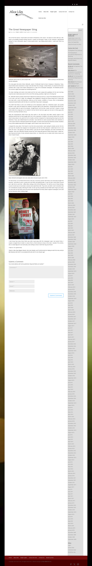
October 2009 (71, 537)
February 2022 (71, 205)
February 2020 (71, 260)
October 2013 (71, 428)
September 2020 (72, 244)
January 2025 (71, 125)
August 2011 (71, 487)
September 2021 (72, 216)
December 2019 (72, 264)
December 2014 (72, 396)
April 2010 (70, 523)
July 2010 (70, 516)
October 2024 (71, 132)
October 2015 (71, 375)
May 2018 (70, 305)
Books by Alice (42, 18)
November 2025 (72, 103)
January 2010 (71, 530)
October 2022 (71, 187)
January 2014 (71, 421)
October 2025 (71, 105)
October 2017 (71, 321)
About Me (46, 11)
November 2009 (72, 534)
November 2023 (72, 157)
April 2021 (70, 228)
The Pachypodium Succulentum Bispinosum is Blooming (75, 54)
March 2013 (71, 444)
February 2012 (71, 473)
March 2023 (71, 175)
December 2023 (72, 155)
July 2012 (70, 462)
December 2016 (72, 344)
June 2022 (70, 196)
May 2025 (70, 116)
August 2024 (71, 137)
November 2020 (72, 239)
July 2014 (70, 407)
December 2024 (72, 128)
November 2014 (72, 398)
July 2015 (70, 382)
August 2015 (71, 380)
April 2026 (70, 91)
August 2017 (71, 325)
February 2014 (71, 419)
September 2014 (72, 403)
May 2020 (70, 253)
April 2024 (70, 146)
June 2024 (70, 141)
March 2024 (71, 148)
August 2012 (71, 459)
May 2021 (70, 225)
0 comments (34, 32)
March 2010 (71, 525)
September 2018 (72, 298)
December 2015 (72, 371)
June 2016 (70, 357)
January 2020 (71, 262)
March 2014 (71, 416)
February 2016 (71, 366)
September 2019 (72, 271)
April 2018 (70, 307)
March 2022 (71, 203)
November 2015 (72, 373)
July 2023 (70, 166)
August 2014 (71, 405)
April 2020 (70, 255)
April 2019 (70, 282)
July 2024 (70, 139)
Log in (69, 545)
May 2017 (70, 332)
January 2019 (71, 289)
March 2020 (71, 257)
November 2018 (72, 294)
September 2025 (72, 107)
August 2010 (71, 514)
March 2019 (71, 284)
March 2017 (71, 337)
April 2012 (70, 469)
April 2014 (70, 414)
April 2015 (70, 389)
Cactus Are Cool (63, 11)
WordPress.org (71, 552)
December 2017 (72, 316)
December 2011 (72, 478)
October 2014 (71, 400)
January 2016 (71, 369)
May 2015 (70, 387)
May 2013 (70, 439)
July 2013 (70, 434)
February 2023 (71, 178)
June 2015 (70, 384)
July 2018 (70, 303)
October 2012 (71, 455)
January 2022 (71, 207)
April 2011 (70, 496)
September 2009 (72, 539)
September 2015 (72, 378)
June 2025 (70, 114)
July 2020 (70, 248)
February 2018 (71, 312)
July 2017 (70, 328)
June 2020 (70, 250)
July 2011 (70, 489)
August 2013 (71, 432)
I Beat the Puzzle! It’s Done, (74, 44)
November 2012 (72, 453)
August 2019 (71, 273)
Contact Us (71, 11)
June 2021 (70, 223)
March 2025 (71, 121)
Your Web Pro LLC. (47, 561)
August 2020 (71, 246)
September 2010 (72, 512)
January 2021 (71, 235)
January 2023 (71, 180)
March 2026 (71, 94)
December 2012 (72, 450)
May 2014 (70, 412)
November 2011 (72, 480)
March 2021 (71, 230)
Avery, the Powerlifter (73, 42)
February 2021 (71, 232)
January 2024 (71, 153)
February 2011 (71, 500)
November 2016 (72, 346)
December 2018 (72, 291)
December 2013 (72, 423)
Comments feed (72, 550)
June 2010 (70, 519)
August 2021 (71, 219)
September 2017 (72, 323)
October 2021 (71, 214)
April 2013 (70, 441)
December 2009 (72, 532)
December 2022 (72, 182)
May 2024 (70, 144)
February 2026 (71, 96)
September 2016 (72, 350)
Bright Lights (53, 11)
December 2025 (72, 100)
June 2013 (70, 437)
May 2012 (70, 466)
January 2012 (71, 475)
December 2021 (72, 210)
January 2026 (71, 98)
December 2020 (72, 237)
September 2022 (72, 189)
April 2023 (70, 173)
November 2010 (72, 507)
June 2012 (70, 464)
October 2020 (71, 241)
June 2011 (70, 491)
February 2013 (71, 446)
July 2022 (70, 194)
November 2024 (72, 130)
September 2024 (72, 135)
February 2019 (71, 287)
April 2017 (70, 334)
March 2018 (71, 309)
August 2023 (71, 164)
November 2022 (72, 184)
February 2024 (71, 150)
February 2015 (71, 391)
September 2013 (72, 430)
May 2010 (70, 521)
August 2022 (71, 191)
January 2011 (71, 503)
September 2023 (72, 162)
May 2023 (70, 171)
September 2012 (72, 457)
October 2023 (71, 159)
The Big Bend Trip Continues (75, 50)
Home (40, 11)
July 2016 (70, 355)
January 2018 (71, 314)
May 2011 (70, 494)
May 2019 (70, 280)
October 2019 (71, 269)
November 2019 (72, 266)
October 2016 (71, 348)
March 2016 (71, 364)
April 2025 (70, 119)
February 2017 (71, 339)
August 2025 (71, 110)
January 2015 (71, 394)
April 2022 (70, 200)
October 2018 (71, 296)
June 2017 (70, 330)
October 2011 (71, 482)
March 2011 (71, 498)
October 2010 (71, 509)
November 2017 (72, 319)
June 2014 (70, 409)
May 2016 (70, 360)
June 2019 (70, 278)
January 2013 (71, 448)
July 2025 (70, 112)
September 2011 (72, 484)
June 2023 (70, 169)
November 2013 (72, 425)
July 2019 (70, 275)
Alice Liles (12, 32)
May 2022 (70, 198)
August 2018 (71, 300)
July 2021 (70, 221)
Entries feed (71, 547)
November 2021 (72, 212)
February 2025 (71, 123)
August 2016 (71, 353)
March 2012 (71, 471)
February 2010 (71, 528)
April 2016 (70, 362)
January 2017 (71, 341)
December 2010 (72, 505)
